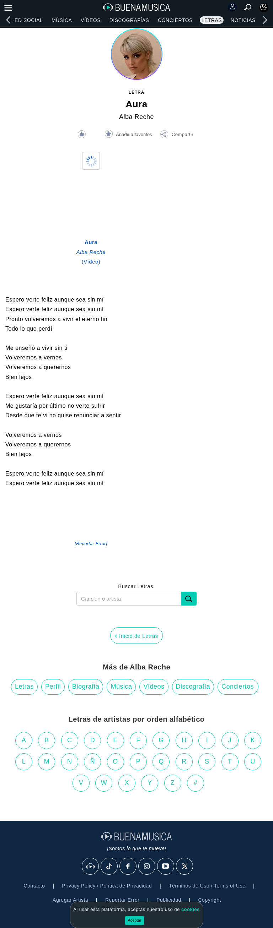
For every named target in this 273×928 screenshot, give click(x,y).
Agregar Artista (70, 900)
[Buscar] (189, 599)
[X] (184, 866)
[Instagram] (147, 866)
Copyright (209, 900)
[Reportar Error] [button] (91, 543)
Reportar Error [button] (122, 900)
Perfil (53, 686)
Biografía (86, 686)
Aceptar (134, 920)
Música (62, 20)
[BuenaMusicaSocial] (90, 866)
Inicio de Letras (136, 635)
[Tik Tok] (109, 866)
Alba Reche (136, 116)
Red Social (27, 20)
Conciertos (175, 20)
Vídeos (91, 20)
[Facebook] (128, 866)
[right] (265, 20)
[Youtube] (166, 866)
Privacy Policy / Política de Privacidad (107, 886)
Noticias (243, 20)
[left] (8, 20)
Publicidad (168, 900)
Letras (212, 20)
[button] (176, 135)
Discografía (193, 686)
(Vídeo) (91, 252)
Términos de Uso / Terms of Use (207, 886)
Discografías (129, 20)
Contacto (34, 886)
